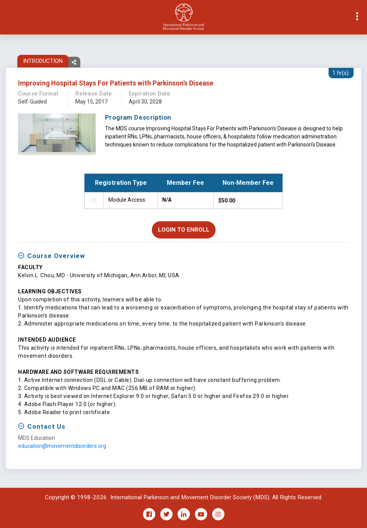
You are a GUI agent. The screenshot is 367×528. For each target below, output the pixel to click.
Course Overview (56, 256)
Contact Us (46, 426)
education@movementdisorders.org (62, 446)
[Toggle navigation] (6, 17)
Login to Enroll (183, 229)
